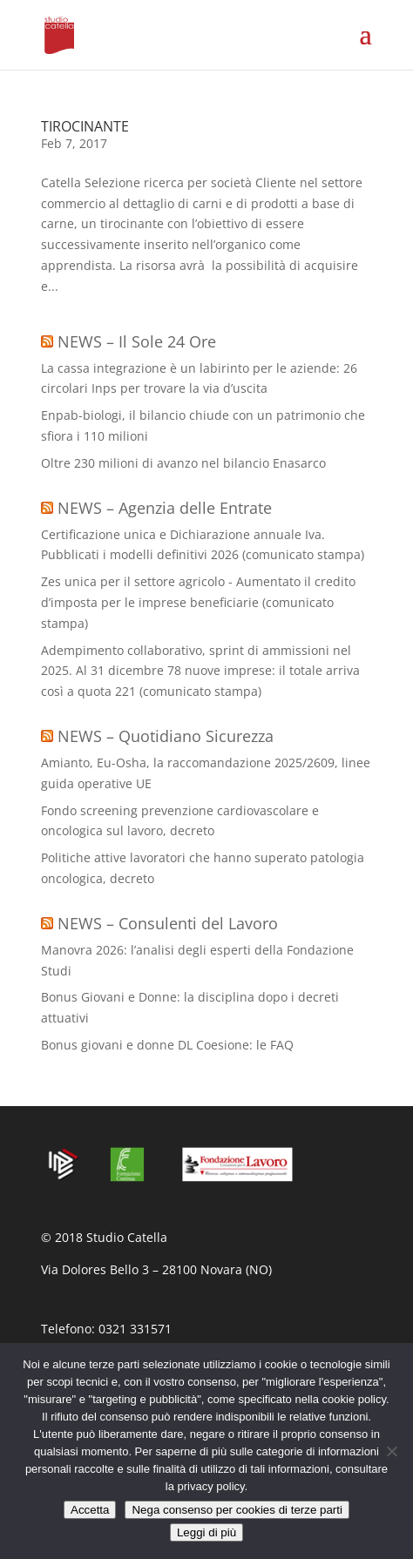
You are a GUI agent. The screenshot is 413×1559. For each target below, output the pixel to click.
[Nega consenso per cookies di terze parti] (391, 1451)
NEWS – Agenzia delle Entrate (165, 507)
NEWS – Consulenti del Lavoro (168, 923)
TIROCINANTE (85, 126)
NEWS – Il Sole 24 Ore (137, 341)
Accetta (90, 1509)
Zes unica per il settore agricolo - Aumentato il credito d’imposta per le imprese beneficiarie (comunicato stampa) (198, 602)
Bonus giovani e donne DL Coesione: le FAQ (167, 1044)
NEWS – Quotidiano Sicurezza (166, 736)
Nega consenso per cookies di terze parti (237, 1509)
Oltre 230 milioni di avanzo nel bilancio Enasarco (183, 463)
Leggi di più (206, 1532)
